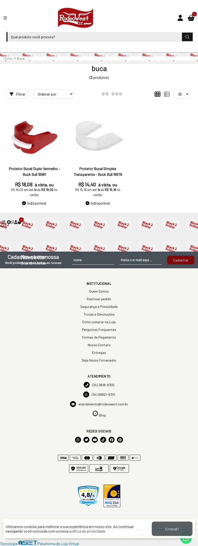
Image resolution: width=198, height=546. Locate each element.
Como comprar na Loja (99, 322)
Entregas (99, 353)
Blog (99, 414)
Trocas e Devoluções (99, 314)
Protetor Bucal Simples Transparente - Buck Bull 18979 (98, 171)
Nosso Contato (99, 345)
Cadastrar (180, 260)
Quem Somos (99, 291)
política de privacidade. (87, 531)
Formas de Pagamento (99, 337)
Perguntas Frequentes (99, 330)
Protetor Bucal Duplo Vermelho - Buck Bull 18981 (34, 171)
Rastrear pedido (99, 299)
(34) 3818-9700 (99, 385)
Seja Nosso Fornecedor (99, 360)
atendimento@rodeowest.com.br (99, 404)
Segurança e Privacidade (99, 307)
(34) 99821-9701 (99, 394)
